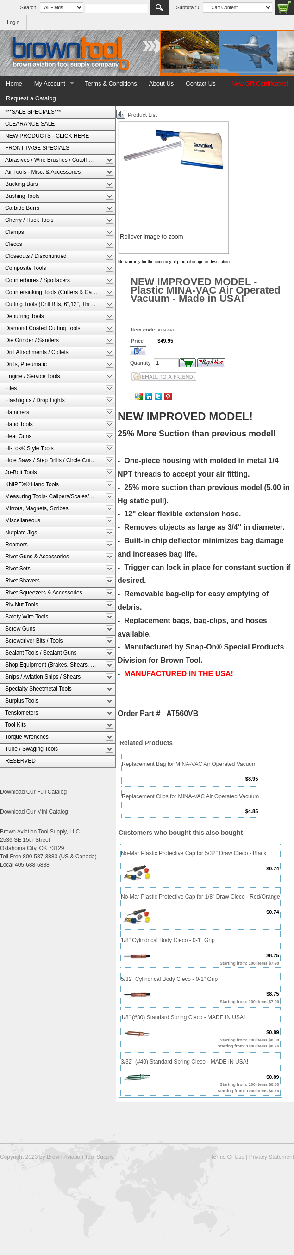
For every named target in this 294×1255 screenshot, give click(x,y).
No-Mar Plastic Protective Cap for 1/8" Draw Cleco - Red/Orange (200, 897)
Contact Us (200, 83)
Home (14, 83)
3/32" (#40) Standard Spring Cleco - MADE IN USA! (184, 1062)
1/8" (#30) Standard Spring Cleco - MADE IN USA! (183, 1017)
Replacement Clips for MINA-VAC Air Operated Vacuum (190, 796)
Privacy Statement (271, 1157)
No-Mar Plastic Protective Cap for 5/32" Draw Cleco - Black (193, 853)
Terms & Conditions (111, 83)
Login (13, 22)
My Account (51, 83)
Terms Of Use (227, 1157)
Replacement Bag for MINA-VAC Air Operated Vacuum (189, 764)
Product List (142, 115)
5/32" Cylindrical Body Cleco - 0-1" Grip (169, 979)
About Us (161, 83)
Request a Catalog (31, 98)
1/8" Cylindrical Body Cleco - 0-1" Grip (168, 940)
